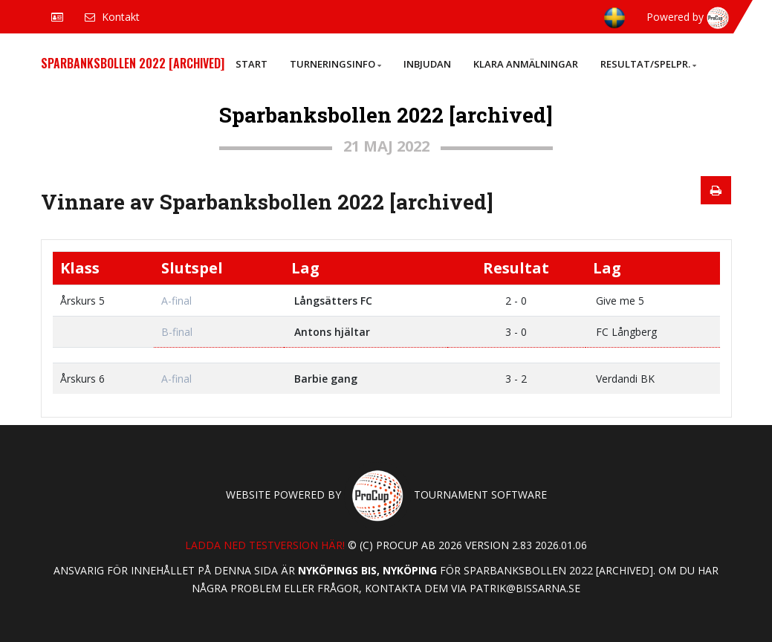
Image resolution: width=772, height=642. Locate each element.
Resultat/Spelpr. (648, 64)
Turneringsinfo (335, 64)
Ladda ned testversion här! (265, 545)
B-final (176, 332)
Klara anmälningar (525, 64)
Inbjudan (427, 64)
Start (251, 64)
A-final (176, 301)
